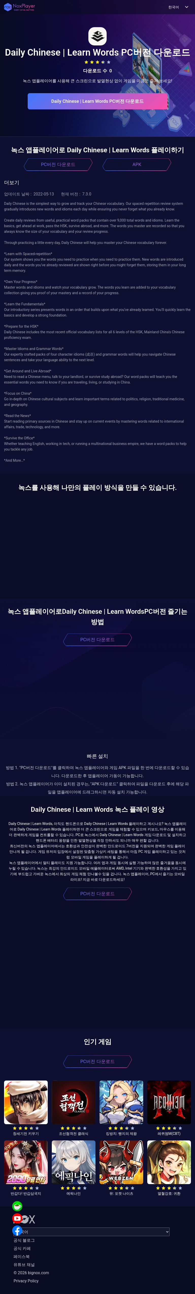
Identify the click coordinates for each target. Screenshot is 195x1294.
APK (137, 164)
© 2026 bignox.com (31, 1272)
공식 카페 (22, 1248)
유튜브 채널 (24, 1264)
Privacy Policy (26, 1281)
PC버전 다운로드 (58, 164)
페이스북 (21, 1256)
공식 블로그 (24, 1240)
